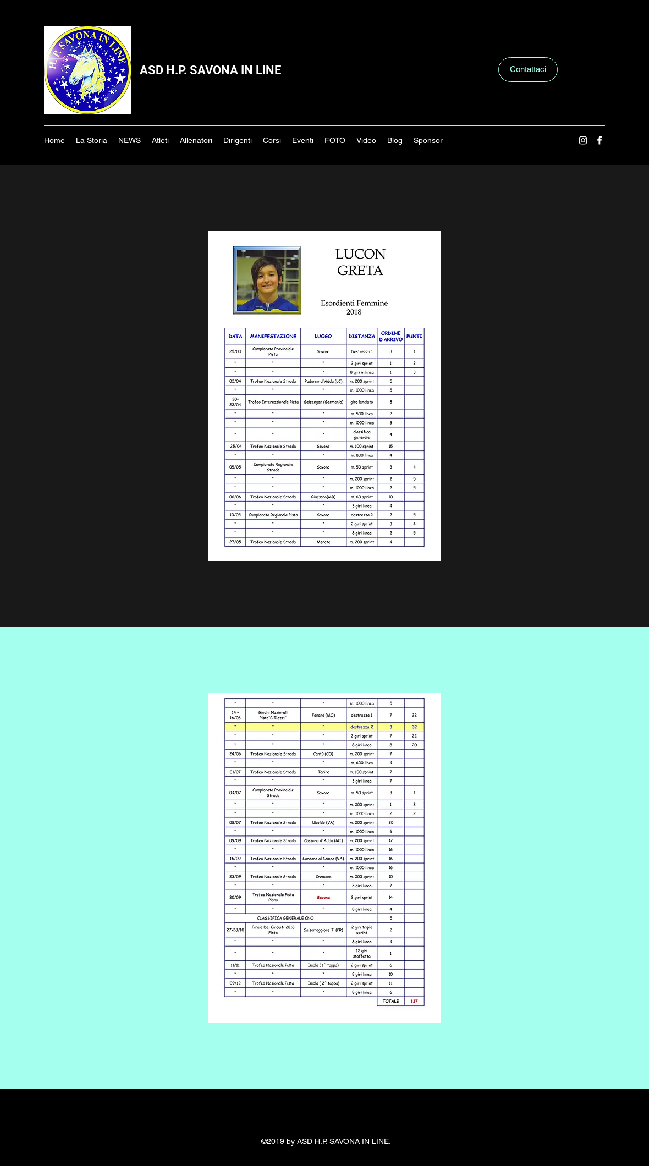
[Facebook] (599, 140)
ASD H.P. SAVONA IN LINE (210, 70)
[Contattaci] (528, 69)
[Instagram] (583, 140)
